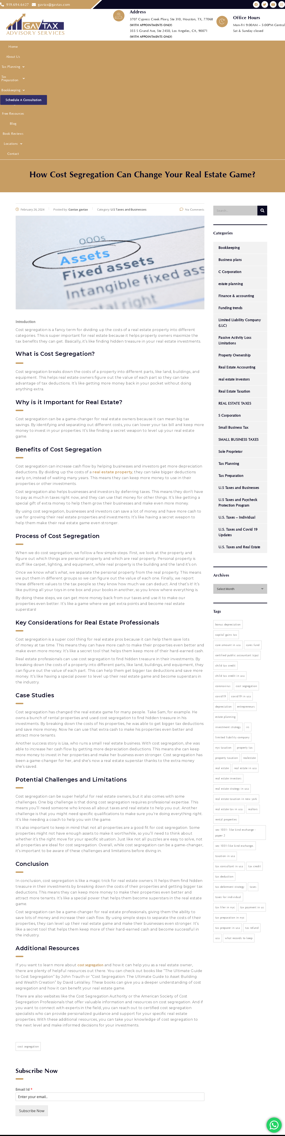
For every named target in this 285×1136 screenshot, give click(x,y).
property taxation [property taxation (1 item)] (226, 652)
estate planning (230, 178)
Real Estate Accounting (236, 261)
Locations (210, 47)
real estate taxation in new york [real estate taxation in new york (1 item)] (236, 693)
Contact (228, 47)
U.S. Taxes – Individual (236, 412)
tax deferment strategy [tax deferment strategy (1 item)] (229, 781)
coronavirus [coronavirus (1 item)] (223, 580)
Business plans (230, 154)
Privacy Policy (89, 1079)
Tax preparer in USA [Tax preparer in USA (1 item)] (227, 822)
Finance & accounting (236, 190)
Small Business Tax (233, 322)
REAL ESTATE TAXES (234, 298)
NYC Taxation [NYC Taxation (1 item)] (223, 642)
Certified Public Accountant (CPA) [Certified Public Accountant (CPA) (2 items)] (237, 549)
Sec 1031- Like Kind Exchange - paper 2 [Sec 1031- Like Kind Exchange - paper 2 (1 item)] (235, 726)
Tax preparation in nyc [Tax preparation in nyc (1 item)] (229, 811)
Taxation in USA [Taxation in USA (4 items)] (225, 750)
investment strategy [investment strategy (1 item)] (228, 621)
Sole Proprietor (230, 346)
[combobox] (240, 483)
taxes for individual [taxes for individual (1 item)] (228, 791)
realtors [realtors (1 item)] (253, 703)
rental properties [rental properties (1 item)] (226, 713)
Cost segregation (28, 940)
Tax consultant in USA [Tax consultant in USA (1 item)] (229, 760)
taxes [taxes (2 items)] (253, 781)
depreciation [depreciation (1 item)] (223, 600)
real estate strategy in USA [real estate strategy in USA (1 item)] (232, 683)
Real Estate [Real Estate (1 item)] (222, 662)
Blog (171, 47)
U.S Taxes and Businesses (238, 382)
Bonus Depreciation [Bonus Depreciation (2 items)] (228, 518)
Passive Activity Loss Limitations (234, 235)
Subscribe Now (31, 1005)
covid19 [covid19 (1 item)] (220, 590)
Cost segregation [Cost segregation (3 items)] (246, 580)
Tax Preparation (69, 47)
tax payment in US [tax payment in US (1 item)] (252, 801)
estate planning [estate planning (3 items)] (225, 611)
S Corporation (229, 310)
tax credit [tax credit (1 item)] (254, 760)
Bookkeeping (97, 47)
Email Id (24, 983)
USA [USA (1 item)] (217, 832)
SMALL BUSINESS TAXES (238, 334)
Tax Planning (41, 47)
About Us (20, 47)
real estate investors (234, 273)
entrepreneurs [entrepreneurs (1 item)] (246, 600)
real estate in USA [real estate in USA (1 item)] (245, 662)
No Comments (192, 104)
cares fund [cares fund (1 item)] (253, 539)
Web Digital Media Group (128, 1130)
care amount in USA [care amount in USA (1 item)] (228, 539)
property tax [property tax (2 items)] (245, 642)
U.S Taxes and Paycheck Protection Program (237, 397)
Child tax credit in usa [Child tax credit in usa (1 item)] (230, 570)
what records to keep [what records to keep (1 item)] (238, 832)
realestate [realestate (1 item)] (249, 652)
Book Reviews (187, 47)
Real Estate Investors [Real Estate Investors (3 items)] (228, 672)
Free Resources (154, 47)
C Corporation (230, 166)
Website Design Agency (172, 1130)
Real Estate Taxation (234, 285)
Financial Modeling (126, 47)
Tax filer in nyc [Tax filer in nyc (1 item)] (225, 801)
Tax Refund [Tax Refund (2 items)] (252, 822)
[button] (42, 47)
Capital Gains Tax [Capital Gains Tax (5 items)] (226, 529)
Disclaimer (86, 1095)
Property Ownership (234, 249)
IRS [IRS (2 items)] (247, 621)
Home (5, 47)
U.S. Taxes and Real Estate (239, 441)
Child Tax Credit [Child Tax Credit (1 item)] (225, 559)
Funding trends (230, 202)
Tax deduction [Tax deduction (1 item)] (224, 770)
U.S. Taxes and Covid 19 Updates (238, 426)
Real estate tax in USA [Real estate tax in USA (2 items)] (229, 703)
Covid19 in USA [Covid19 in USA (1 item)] (241, 590)
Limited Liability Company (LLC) (239, 217)
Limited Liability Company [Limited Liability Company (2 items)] (232, 631)
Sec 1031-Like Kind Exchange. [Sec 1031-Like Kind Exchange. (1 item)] (234, 740)
